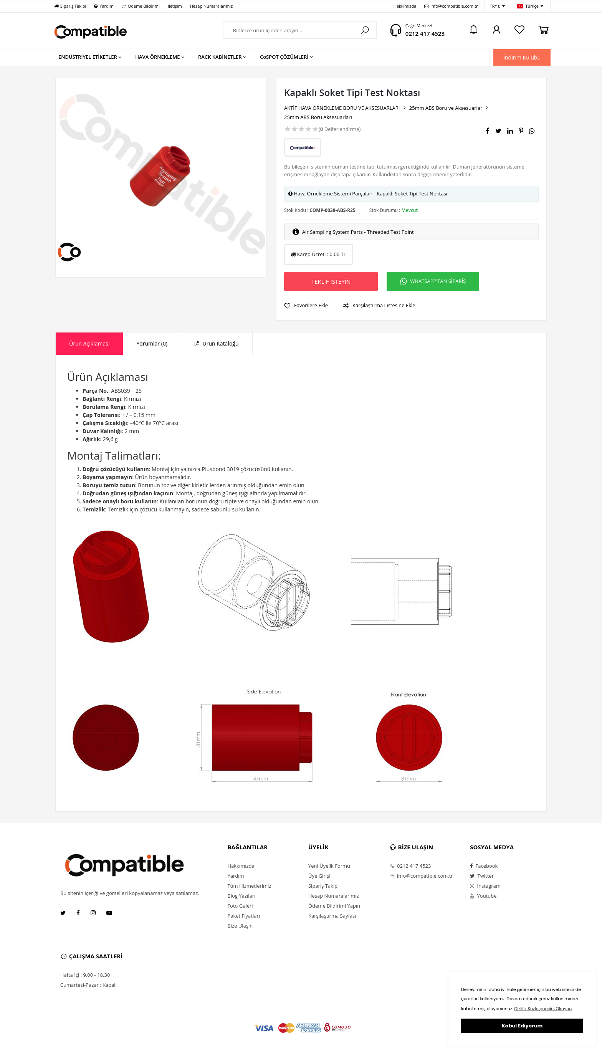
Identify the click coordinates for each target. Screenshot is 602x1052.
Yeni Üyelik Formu (329, 866)
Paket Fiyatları (243, 916)
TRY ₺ (497, 6)
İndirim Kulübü (522, 57)
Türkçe (530, 6)
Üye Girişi (319, 876)
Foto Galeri (240, 906)
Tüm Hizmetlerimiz (249, 886)
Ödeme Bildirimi (141, 6)
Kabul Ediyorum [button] (522, 1025)
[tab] (89, 343)
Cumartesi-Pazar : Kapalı (88, 985)
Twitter (482, 876)
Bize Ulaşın (240, 926)
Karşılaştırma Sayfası (332, 916)
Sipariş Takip (322, 886)
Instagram (485, 886)
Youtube (483, 896)
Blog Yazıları (241, 896)
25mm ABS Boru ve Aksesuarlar (446, 107)
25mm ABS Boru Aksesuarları (318, 117)
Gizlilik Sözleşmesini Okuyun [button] (543, 1009)
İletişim (175, 6)
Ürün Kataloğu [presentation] (217, 343)
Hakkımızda (405, 6)
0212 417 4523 (425, 33)
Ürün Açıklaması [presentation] (89, 343)
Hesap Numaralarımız (211, 6)
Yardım (103, 6)
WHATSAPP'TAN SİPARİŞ (433, 281)
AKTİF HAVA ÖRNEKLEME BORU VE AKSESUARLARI (342, 107)
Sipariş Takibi (70, 6)
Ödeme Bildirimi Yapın (334, 906)
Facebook (484, 866)
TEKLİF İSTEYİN (331, 281)
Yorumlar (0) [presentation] (151, 343)
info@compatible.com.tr (451, 6)
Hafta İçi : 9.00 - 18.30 (85, 975)
